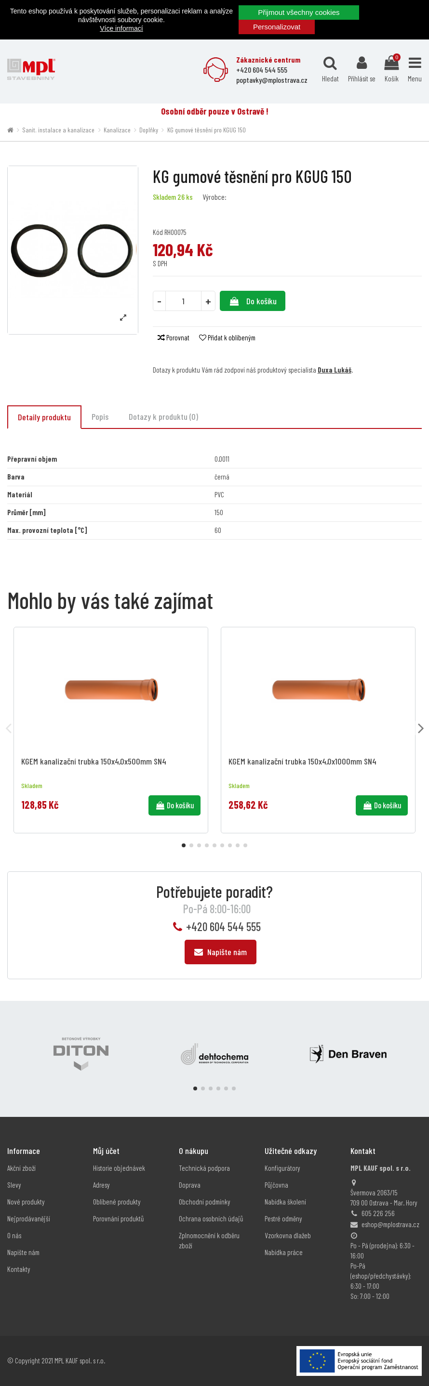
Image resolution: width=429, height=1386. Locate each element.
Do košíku (252, 301)
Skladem (164, 196)
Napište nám (220, 951)
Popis (100, 416)
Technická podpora (204, 1168)
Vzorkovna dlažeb (288, 1235)
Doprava (190, 1184)
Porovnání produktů (118, 1218)
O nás (14, 1235)
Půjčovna (276, 1184)
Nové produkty (26, 1201)
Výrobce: (214, 196)
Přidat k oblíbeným (227, 337)
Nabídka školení (285, 1201)
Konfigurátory (282, 1168)
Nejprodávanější (28, 1218)
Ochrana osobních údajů (211, 1218)
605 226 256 (378, 1213)
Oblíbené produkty (117, 1201)
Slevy (14, 1184)
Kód (158, 232)
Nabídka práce (284, 1252)
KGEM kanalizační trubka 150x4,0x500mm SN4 (93, 761)
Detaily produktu (44, 417)
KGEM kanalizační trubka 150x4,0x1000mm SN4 (302, 761)
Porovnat (173, 337)
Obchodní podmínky (204, 1201)
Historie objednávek (119, 1168)
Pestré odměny (283, 1218)
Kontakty (18, 1269)
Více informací (121, 28)
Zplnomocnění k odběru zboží (209, 1240)
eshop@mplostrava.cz (390, 1224)
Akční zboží (21, 1168)
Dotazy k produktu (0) (163, 416)
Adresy (101, 1184)
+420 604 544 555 (223, 926)
